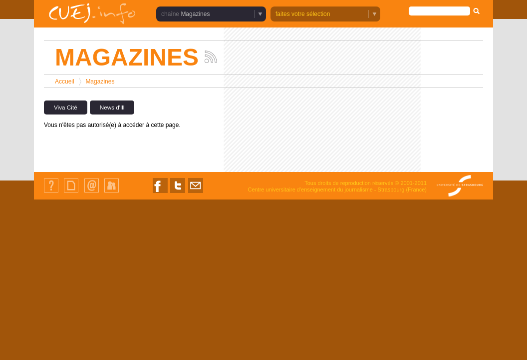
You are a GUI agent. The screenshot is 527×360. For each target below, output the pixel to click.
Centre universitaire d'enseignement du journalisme (310, 189)
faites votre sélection (302, 14)
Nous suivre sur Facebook (160, 192)
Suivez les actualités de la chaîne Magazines (211, 56)
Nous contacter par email (195, 192)
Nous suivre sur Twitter (177, 192)
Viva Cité (65, 107)
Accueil (64, 81)
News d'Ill (112, 107)
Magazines (195, 14)
